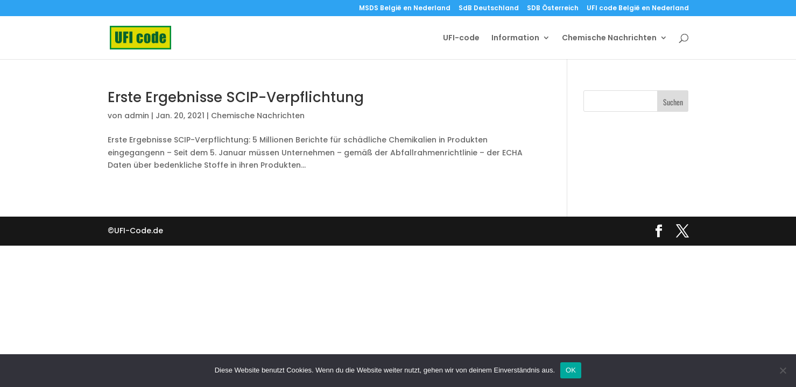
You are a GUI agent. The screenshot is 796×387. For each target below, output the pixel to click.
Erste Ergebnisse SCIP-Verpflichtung (236, 97)
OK (571, 370)
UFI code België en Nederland (638, 8)
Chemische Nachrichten (609, 38)
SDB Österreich (553, 8)
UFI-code (461, 38)
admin (136, 115)
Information (515, 38)
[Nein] (782, 370)
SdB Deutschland (489, 8)
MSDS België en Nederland (404, 8)
